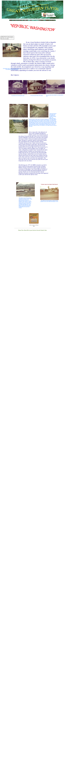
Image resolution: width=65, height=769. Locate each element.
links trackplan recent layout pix (42, 20)
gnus (15, 20)
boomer (20, 20)
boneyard (25, 20)
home (11, 20)
